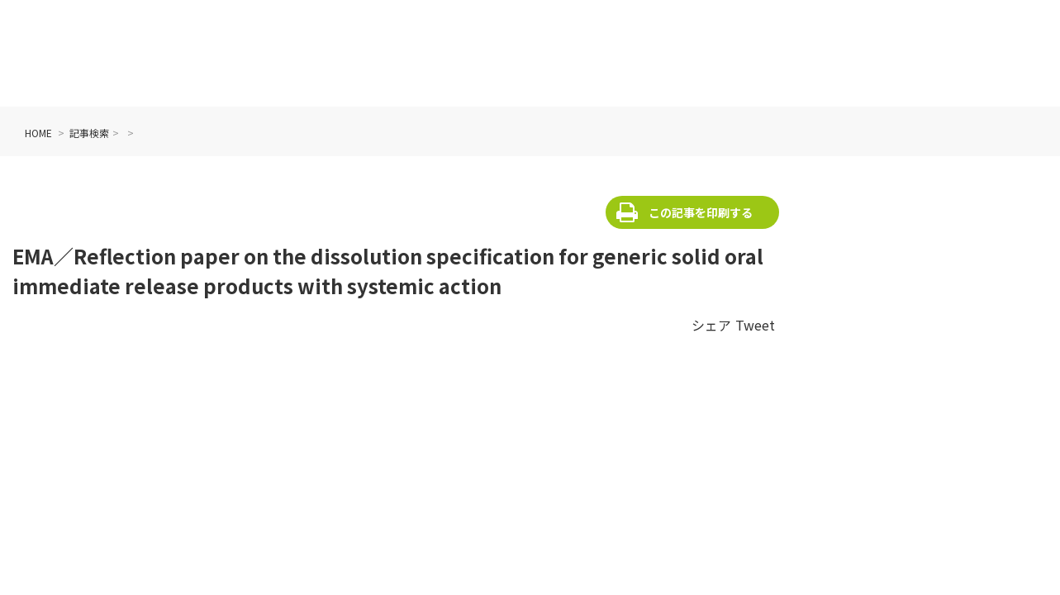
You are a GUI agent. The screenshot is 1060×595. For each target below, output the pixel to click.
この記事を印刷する (701, 212)
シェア (711, 325)
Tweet (755, 325)
